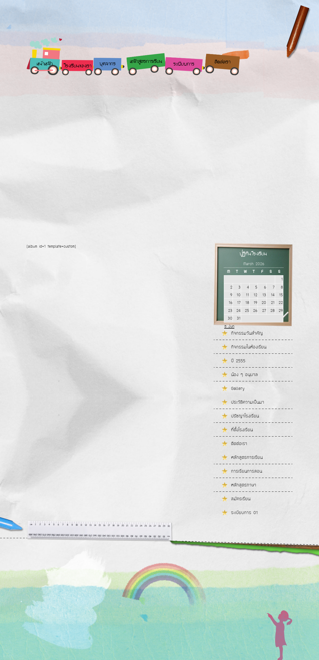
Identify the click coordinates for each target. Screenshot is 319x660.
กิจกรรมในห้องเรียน (248, 347)
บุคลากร (107, 64)
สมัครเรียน (240, 498)
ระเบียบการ (183, 64)
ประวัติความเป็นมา (247, 402)
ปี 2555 (238, 360)
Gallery (238, 388)
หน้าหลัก (45, 64)
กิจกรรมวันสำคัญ (247, 333)
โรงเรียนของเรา (77, 66)
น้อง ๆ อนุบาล (244, 374)
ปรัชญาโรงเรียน (245, 416)
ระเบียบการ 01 (244, 512)
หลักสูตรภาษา (243, 485)
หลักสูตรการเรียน (146, 61)
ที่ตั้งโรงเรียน (242, 429)
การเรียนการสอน (246, 471)
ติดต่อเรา (222, 62)
